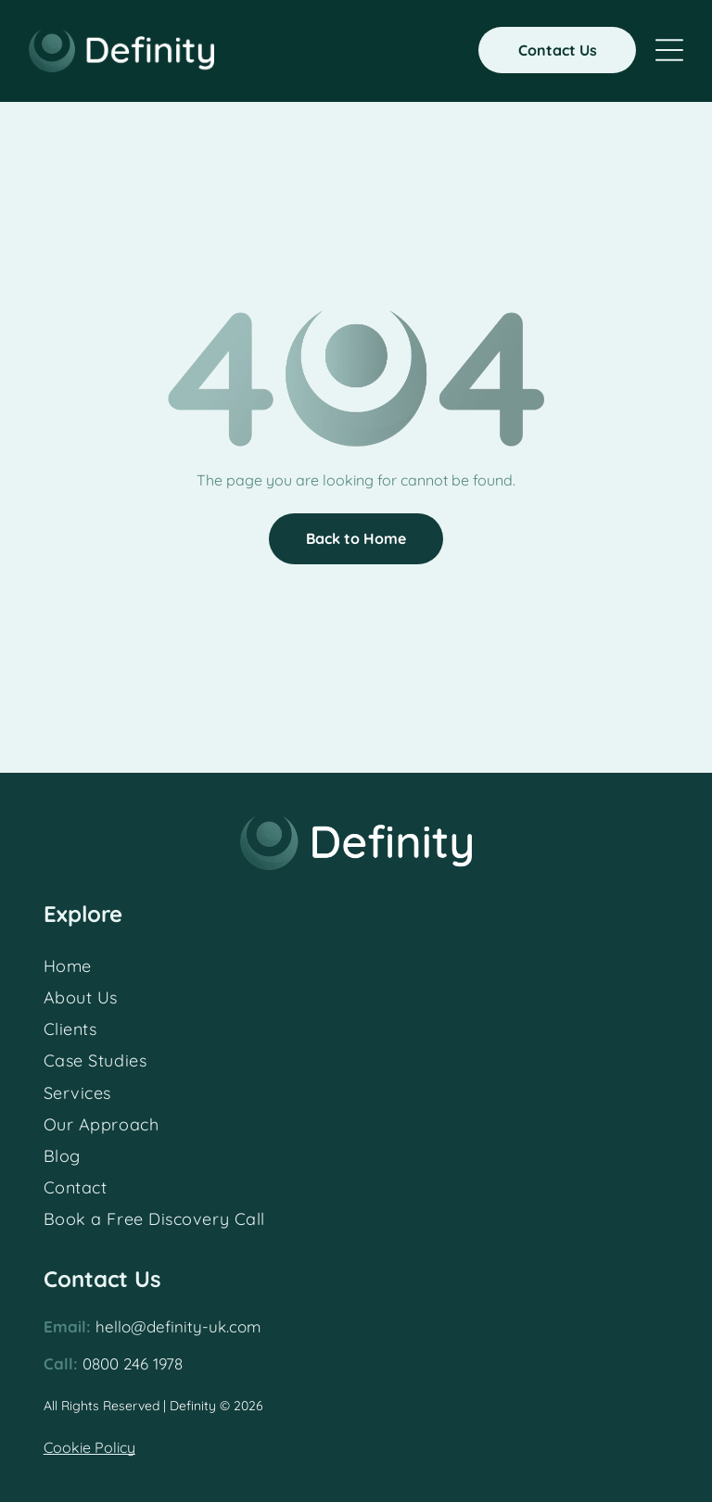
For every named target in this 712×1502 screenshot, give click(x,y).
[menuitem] (356, 965)
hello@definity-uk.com (178, 1326)
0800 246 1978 (133, 1363)
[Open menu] (669, 50)
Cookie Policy (89, 1447)
